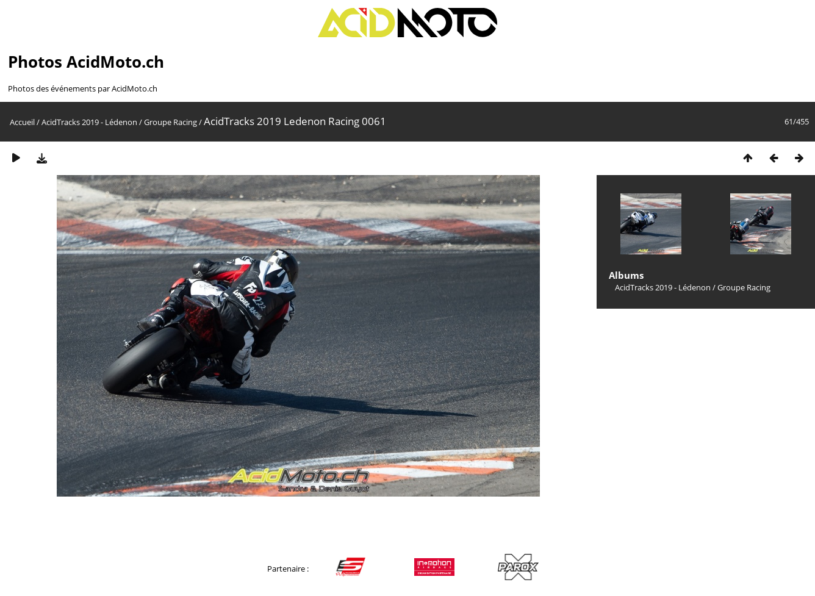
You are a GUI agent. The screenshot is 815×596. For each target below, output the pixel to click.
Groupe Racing (170, 122)
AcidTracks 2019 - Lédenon (89, 122)
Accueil (22, 122)
